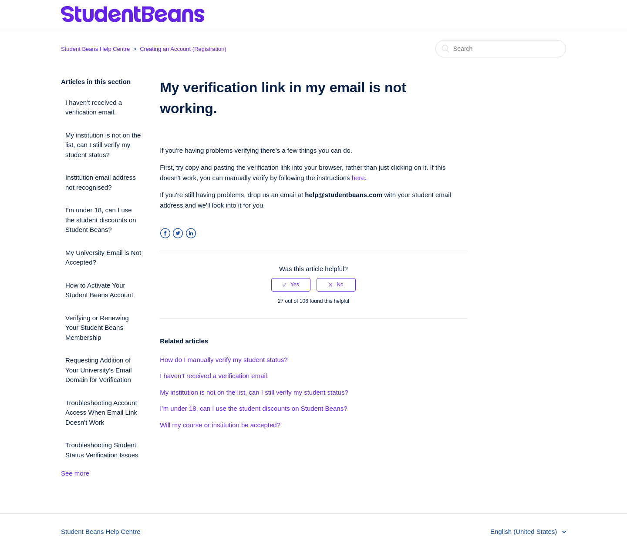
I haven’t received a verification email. (93, 107)
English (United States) (524, 531)
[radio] (290, 284)
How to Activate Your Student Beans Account (99, 290)
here (358, 177)
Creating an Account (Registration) (183, 49)
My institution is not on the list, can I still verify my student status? (103, 144)
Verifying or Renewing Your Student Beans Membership (97, 327)
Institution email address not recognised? (100, 182)
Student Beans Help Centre (95, 49)
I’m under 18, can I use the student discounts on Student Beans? (100, 219)
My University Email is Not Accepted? (103, 257)
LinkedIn (190, 233)
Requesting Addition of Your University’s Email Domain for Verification (98, 369)
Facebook (165, 233)
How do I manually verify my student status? (223, 359)
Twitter (177, 233)
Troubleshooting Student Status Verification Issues (101, 450)
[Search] (500, 48)
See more (75, 473)
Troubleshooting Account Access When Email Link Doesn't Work (101, 412)
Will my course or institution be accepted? (220, 425)
